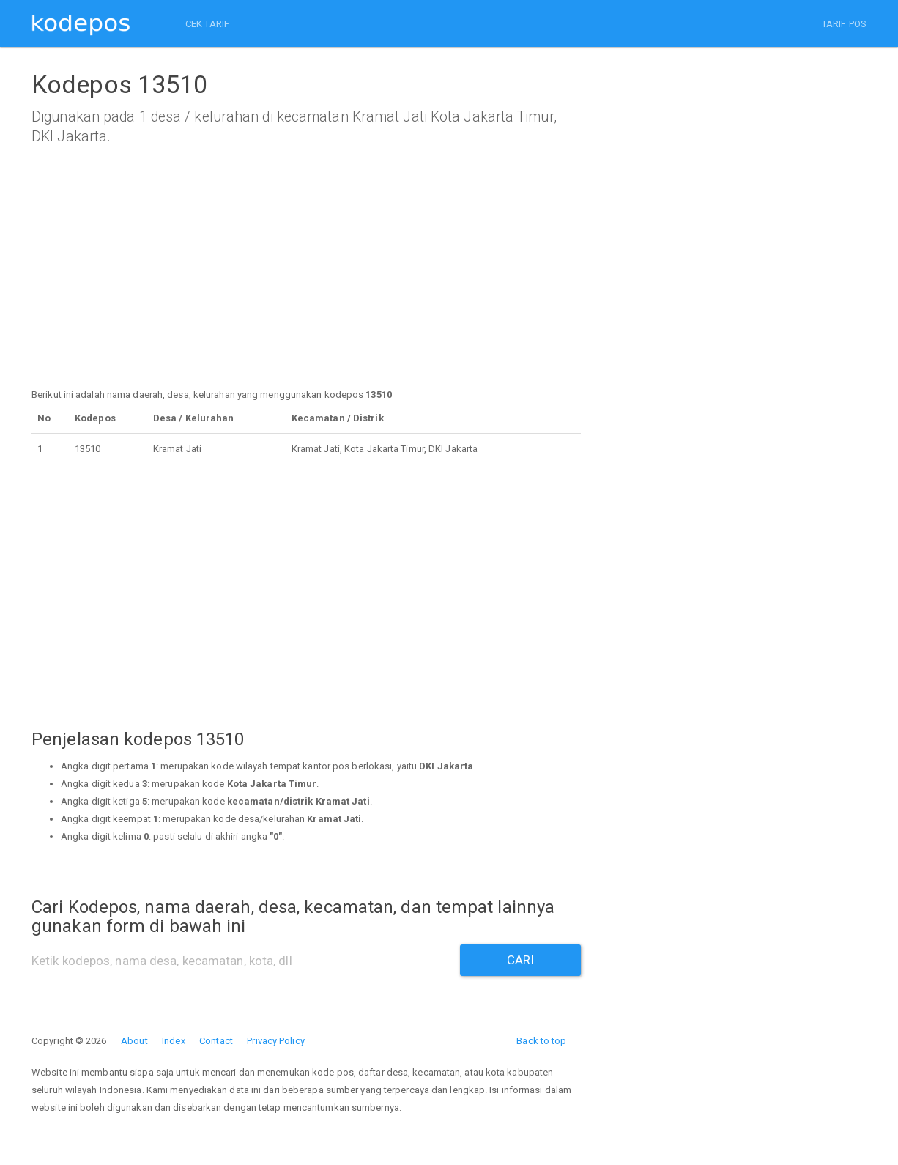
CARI (520, 960)
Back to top (541, 1040)
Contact (216, 1040)
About (134, 1040)
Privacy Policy (275, 1040)
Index (173, 1040)
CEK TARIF (207, 23)
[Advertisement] (306, 283)
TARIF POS (844, 23)
